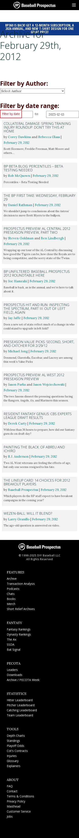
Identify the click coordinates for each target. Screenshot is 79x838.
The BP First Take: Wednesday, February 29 (39, 197)
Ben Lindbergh (52, 238)
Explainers (13, 766)
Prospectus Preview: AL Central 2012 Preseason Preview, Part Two (37, 230)
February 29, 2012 (16, 143)
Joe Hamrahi (17, 281)
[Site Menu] (74, 5)
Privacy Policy (16, 801)
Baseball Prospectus (23, 490)
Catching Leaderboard (22, 710)
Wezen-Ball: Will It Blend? (28, 513)
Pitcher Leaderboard (21, 705)
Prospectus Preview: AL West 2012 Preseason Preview (34, 376)
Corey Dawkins (19, 137)
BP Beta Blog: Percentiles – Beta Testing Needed (33, 168)
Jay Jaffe (14, 318)
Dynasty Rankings (19, 634)
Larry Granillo (18, 519)
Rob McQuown (19, 176)
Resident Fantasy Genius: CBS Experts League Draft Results (38, 415)
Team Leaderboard (20, 715)
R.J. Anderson (18, 456)
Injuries (12, 756)
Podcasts (13, 589)
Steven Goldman (20, 238)
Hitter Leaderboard (20, 700)
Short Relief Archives (21, 609)
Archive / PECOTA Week (23, 680)
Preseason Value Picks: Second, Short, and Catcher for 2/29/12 (39, 343)
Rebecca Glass (49, 137)
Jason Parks (17, 384)
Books (11, 599)
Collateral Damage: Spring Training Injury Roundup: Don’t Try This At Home (37, 127)
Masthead (13, 806)
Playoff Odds (15, 746)
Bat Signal (13, 649)
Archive (12, 579)
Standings (13, 741)
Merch (11, 604)
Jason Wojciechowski (48, 384)
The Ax (11, 639)
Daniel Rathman (20, 205)
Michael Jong (18, 351)
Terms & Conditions (20, 796)
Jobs (10, 816)
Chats (11, 594)
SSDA (10, 644)
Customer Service (19, 811)
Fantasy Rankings (19, 629)
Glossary (13, 761)
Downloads (14, 675)
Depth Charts (16, 736)
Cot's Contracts (17, 751)
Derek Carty (17, 423)
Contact (12, 791)
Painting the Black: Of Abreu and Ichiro (34, 449)
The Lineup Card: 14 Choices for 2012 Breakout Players (37, 482)
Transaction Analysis (21, 584)
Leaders (12, 670)
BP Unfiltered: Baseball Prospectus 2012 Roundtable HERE (37, 273)
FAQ (10, 786)
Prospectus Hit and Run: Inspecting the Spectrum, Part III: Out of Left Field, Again (36, 308)
